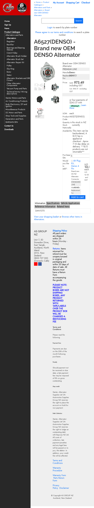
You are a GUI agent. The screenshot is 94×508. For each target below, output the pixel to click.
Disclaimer (64, 488)
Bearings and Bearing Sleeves (16, 49)
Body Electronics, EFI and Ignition (16, 105)
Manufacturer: (68, 72)
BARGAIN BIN (12, 122)
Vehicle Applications (70, 203)
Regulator (11, 41)
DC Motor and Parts (14, 113)
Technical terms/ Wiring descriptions (17, 93)
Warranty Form (59, 475)
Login (49, 27)
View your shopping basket (46, 216)
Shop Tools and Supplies (16, 116)
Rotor (9, 72)
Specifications (53, 203)
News (6, 28)
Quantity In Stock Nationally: (67, 125)
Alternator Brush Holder (17, 56)
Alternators (11, 38)
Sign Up (7, 25)
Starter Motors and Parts (16, 98)
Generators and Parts (14, 119)
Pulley (9, 66)
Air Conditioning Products (16, 101)
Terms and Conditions (58, 462)
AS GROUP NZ (67, 495)
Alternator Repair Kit (15, 62)
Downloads (9, 129)
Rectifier (10, 45)
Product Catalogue (12, 32)
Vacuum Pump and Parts (17, 89)
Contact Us (8, 126)
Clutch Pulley (12, 53)
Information (40, 203)
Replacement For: (68, 77)
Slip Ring (10, 69)
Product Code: (66, 118)
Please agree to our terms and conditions (54, 32)
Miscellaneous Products (15, 109)
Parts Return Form (58, 479)
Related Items (63, 206)
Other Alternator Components (14, 84)
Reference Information (45, 206)
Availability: (67, 130)
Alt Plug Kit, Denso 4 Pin (75, 164)
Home (7, 21)
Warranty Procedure (57, 469)
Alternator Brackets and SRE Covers (18, 79)
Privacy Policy (56, 487)
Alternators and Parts (14, 35)
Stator (9, 75)
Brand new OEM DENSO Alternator (41, 13)
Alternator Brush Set (15, 59)
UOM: (65, 113)
